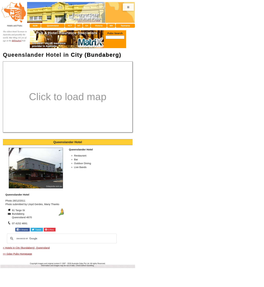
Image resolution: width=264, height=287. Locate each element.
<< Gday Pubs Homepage (17, 253)
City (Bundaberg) (96, 55)
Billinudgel (16, 41)
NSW (35, 26)
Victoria (99, 26)
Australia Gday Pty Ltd (80, 263)
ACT (70, 26)
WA (111, 26)
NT (78, 26)
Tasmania (125, 26)
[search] (61, 239)
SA (86, 26)
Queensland (53, 26)
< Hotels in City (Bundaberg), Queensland (26, 247)
